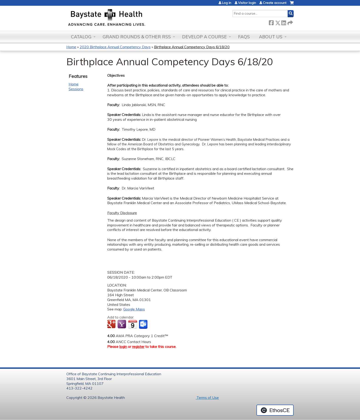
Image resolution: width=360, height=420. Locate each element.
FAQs (244, 36)
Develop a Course (204, 36)
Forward (289, 22)
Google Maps (134, 309)
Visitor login (247, 2)
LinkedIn (283, 22)
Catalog (81, 36)
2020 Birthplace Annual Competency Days (115, 47)
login (123, 346)
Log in (226, 2)
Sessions (76, 89)
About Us (270, 36)
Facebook (271, 22)
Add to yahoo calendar (122, 324)
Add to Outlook (143, 324)
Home (71, 47)
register (138, 346)
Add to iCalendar (132, 324)
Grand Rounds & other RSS (137, 36)
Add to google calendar (112, 324)
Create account (274, 2)
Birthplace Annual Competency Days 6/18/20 (192, 47)
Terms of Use (207, 397)
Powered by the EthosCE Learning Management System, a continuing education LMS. (275, 410)
